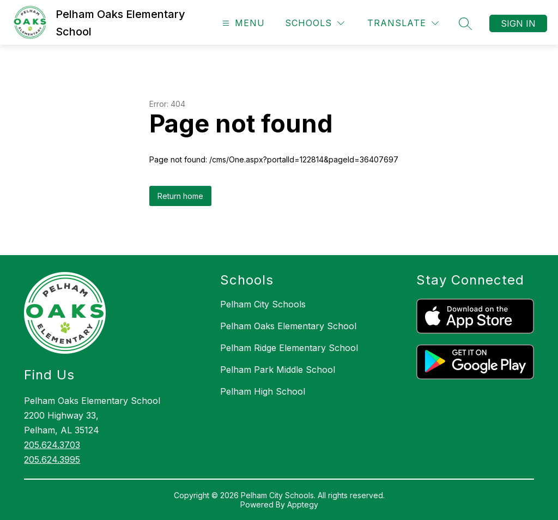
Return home (180, 196)
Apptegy (302, 504)
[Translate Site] (403, 23)
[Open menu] (242, 23)
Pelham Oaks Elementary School (288, 326)
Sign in (518, 23)
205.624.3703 (52, 444)
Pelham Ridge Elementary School (289, 347)
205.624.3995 (52, 459)
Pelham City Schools (263, 304)
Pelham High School (262, 391)
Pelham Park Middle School (277, 369)
